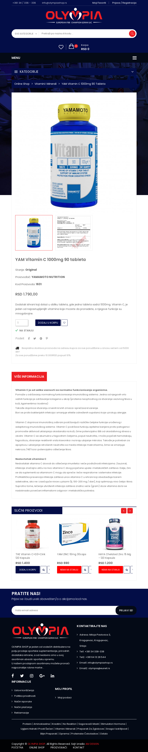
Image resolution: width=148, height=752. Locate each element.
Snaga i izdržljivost (116, 729)
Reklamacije (21, 712)
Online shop (37, 747)
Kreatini (56, 724)
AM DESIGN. (93, 744)
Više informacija (29, 376)
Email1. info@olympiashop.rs (96, 662)
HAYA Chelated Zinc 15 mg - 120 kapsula (115, 556)
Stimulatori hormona (113, 724)
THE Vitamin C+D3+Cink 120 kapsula (30, 556)
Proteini (27, 724)
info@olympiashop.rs (54, 3)
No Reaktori (69, 724)
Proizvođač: (40, 277)
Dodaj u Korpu (48, 323)
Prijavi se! (126, 610)
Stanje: (26, 270)
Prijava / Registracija (124, 3)
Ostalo (104, 733)
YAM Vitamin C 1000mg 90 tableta (83, 84)
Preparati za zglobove (90, 729)
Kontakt (80, 747)
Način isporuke (23, 701)
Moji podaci (65, 697)
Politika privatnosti (25, 696)
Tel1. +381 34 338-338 (92, 651)
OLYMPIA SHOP (37, 744)
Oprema (64, 733)
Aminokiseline (42, 724)
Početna (17, 747)
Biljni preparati (48, 733)
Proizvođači (59, 747)
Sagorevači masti (88, 724)
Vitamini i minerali (46, 84)
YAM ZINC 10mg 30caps (71, 554)
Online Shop (22, 84)
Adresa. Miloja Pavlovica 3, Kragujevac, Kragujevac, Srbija (95, 640)
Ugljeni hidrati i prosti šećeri (37, 729)
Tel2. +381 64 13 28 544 (93, 657)
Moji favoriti (99, 3)
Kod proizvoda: (28, 284)
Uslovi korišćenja (24, 690)
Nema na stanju (69, 569)
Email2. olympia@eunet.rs (95, 668)
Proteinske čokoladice (84, 733)
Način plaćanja (23, 707)
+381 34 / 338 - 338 (24, 3)
